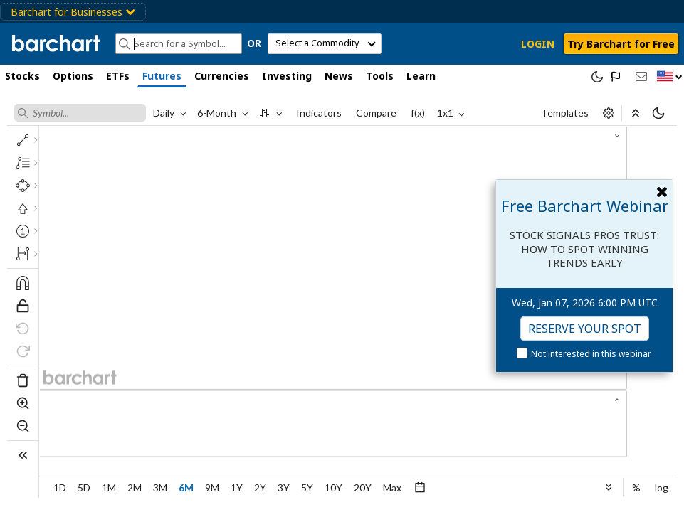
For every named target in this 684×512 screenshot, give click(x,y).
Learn (421, 75)
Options (73, 75)
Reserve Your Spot (584, 328)
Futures (161, 75)
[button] (670, 77)
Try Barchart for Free (621, 43)
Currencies (221, 75)
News (339, 75)
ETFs (118, 75)
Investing (287, 75)
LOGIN (537, 43)
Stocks (22, 75)
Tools (380, 75)
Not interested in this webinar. (591, 354)
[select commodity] (325, 43)
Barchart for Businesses (73, 11)
